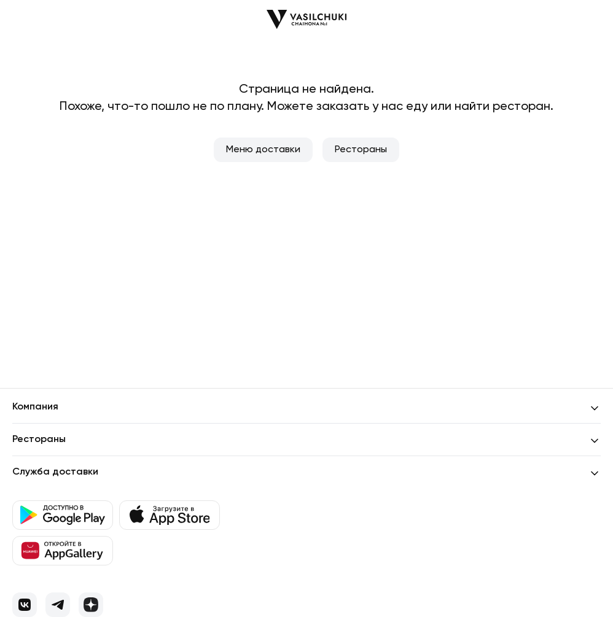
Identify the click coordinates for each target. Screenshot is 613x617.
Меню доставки (263, 150)
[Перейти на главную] (306, 19)
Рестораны (361, 150)
